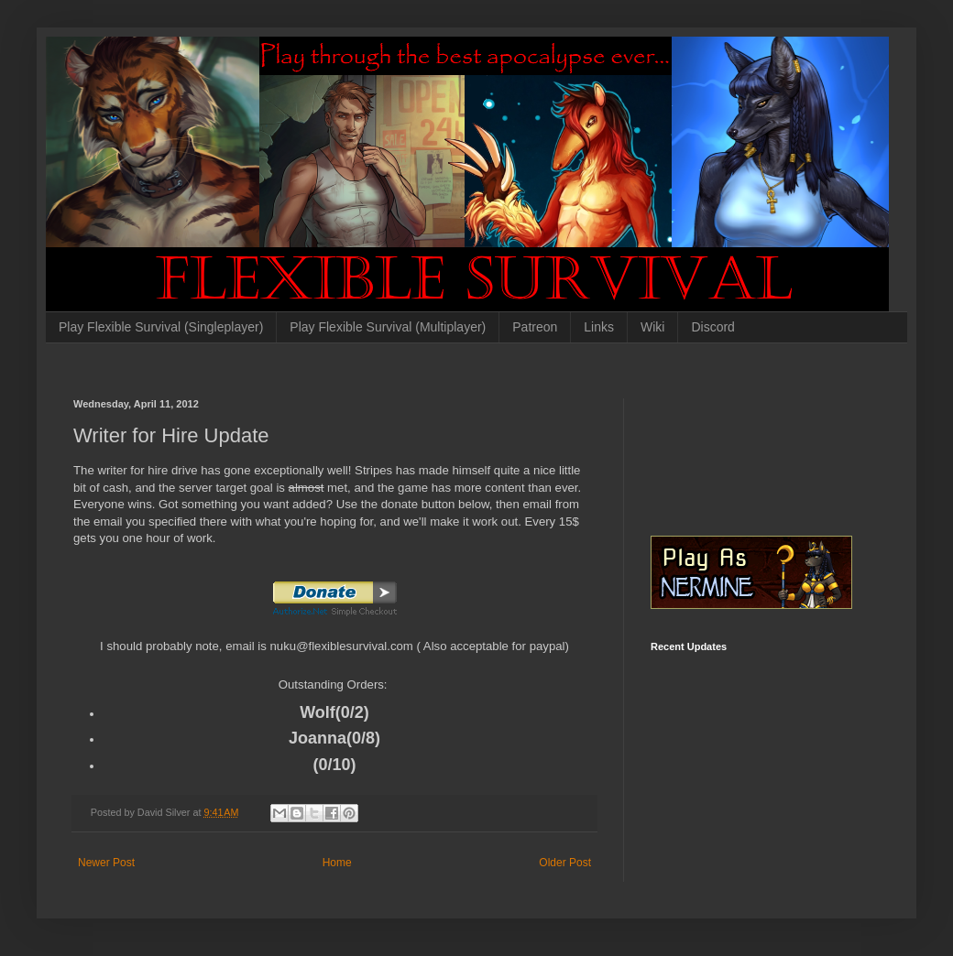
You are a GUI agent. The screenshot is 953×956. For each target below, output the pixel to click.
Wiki (652, 327)
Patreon (534, 327)
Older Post (565, 862)
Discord (712, 327)
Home (337, 862)
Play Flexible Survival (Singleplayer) (161, 327)
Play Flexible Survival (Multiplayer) (388, 327)
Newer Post (106, 862)
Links (599, 327)
